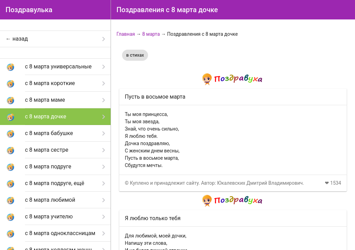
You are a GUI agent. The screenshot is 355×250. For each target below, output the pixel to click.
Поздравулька (29, 10)
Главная (125, 34)
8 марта (151, 34)
